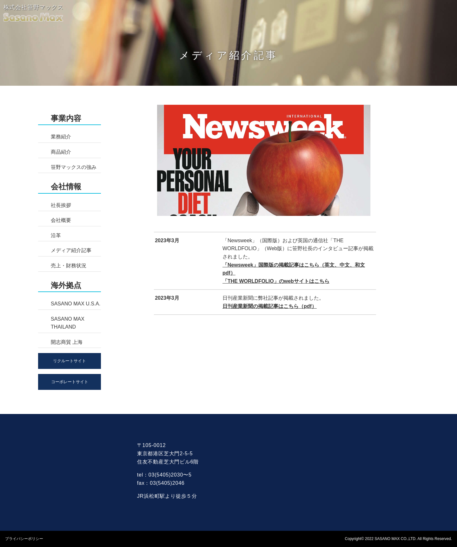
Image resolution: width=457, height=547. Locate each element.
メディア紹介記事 (71, 250)
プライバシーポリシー (24, 539)
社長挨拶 (61, 205)
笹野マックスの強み (73, 167)
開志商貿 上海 (67, 342)
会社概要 (61, 220)
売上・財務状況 (68, 265)
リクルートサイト (69, 360)
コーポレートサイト (69, 381)
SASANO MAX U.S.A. (75, 303)
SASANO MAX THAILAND (67, 323)
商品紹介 (61, 152)
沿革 (56, 235)
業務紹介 (61, 136)
